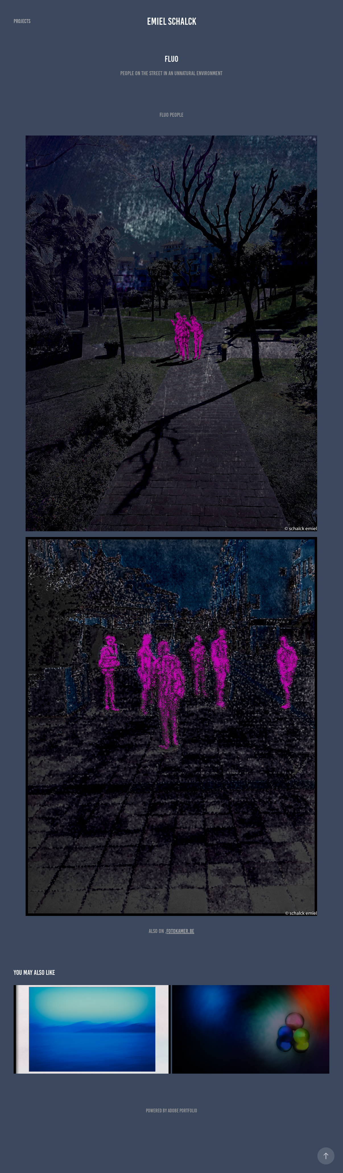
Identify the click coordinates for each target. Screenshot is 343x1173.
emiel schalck (171, 21)
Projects (22, 21)
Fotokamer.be (180, 931)
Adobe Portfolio (182, 1110)
